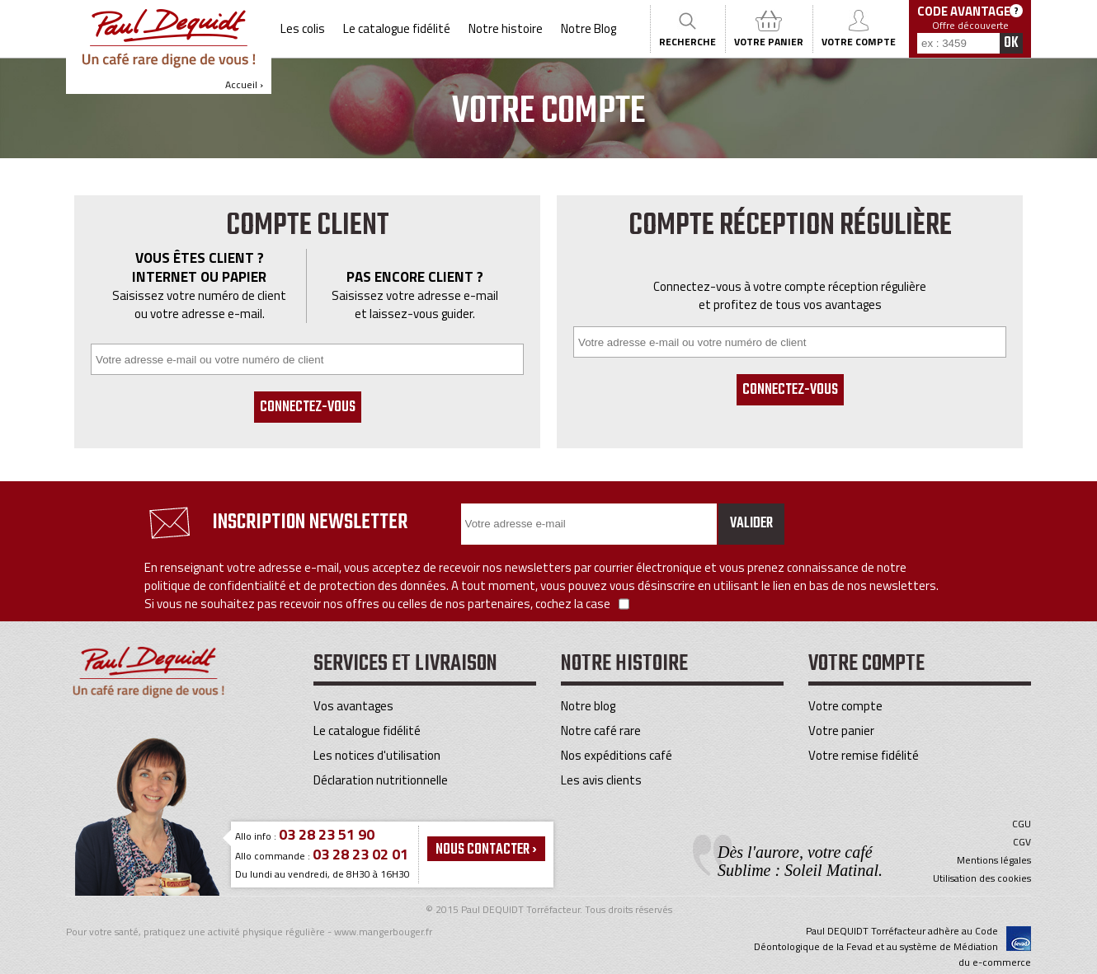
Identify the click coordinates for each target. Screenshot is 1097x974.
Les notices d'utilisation (376, 755)
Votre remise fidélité (863, 755)
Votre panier (841, 730)
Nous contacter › (486, 849)
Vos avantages (353, 705)
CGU (1021, 824)
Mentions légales (994, 860)
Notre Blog (588, 28)
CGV (1022, 842)
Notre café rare (601, 730)
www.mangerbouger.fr (383, 931)
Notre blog (588, 705)
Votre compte (845, 705)
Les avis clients (601, 779)
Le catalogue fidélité (396, 28)
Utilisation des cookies (982, 878)
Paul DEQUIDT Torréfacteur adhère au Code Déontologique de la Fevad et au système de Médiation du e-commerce (892, 946)
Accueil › (168, 50)
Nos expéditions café (616, 755)
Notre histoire (505, 28)
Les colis (302, 28)
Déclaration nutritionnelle (380, 779)
